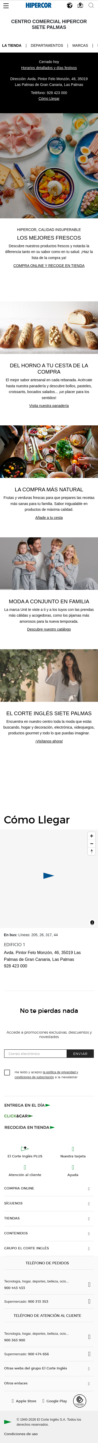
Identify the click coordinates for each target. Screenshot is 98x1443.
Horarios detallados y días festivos (49, 68)
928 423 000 (57, 93)
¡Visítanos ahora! (49, 741)
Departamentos (47, 45)
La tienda (11, 45)
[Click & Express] (27, 1105)
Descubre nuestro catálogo (49, 629)
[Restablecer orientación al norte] (91, 851)
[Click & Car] (18, 1116)
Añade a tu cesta (49, 518)
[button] (6, 4)
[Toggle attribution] (92, 923)
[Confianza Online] (79, 1401)
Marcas (80, 45)
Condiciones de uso (21, 1433)
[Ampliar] (91, 836)
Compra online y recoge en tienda (48, 266)
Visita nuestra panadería (49, 406)
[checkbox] (7, 1073)
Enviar (80, 1053)
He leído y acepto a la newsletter (46, 1074)
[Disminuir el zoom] (91, 843)
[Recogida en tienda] (29, 1127)
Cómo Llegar (48, 98)
